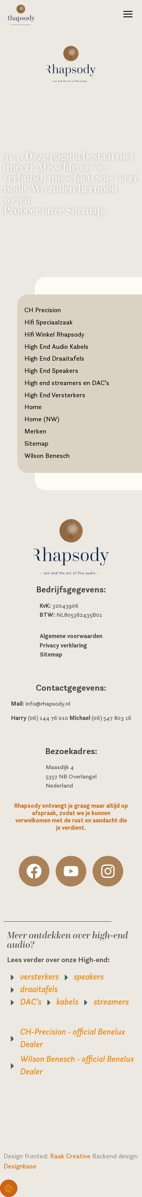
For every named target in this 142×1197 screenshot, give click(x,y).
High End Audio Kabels (56, 346)
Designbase (20, 1166)
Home (33, 406)
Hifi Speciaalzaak (48, 322)
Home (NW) (42, 419)
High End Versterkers (54, 395)
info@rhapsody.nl (47, 703)
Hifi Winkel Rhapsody (54, 334)
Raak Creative (71, 1156)
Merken (35, 431)
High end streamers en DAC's (66, 382)
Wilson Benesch (47, 455)
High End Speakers (51, 370)
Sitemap (36, 443)
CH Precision (42, 310)
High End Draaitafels (54, 358)
